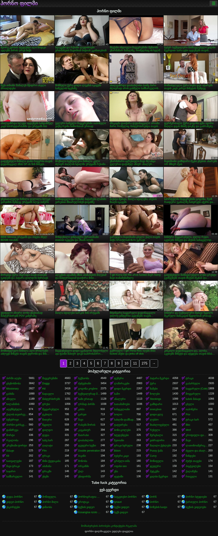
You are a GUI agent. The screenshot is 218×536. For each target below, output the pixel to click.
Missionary (12, 388)
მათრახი (83, 435)
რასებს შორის (86, 424)
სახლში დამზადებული (125, 419)
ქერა (153, 383)
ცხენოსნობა (13, 383)
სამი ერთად (85, 398)
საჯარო (10, 471)
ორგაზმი (83, 466)
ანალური (119, 398)
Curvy (153, 455)
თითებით (156, 409)
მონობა (82, 461)
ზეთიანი (119, 440)
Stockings (155, 398)
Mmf (188, 430)
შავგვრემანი (50, 378)
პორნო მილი (50, 501)
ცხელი (190, 404)
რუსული (155, 430)
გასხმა (10, 393)
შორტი (10, 435)
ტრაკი (189, 378)
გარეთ (82, 414)
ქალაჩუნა (192, 471)
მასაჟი (10, 450)
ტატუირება (120, 424)
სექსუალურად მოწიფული (89, 393)
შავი (80, 419)
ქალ (80, 471)
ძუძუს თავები (193, 461)
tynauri (118, 501)
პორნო (154, 501)
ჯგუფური (155, 466)
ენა (116, 471)
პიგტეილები (193, 466)
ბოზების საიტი (158, 507)
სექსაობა (83, 378)
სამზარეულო (14, 476)
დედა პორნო (14, 496)
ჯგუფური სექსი (87, 445)
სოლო (118, 414)
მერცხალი (156, 435)
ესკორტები (13, 507)
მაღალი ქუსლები (160, 445)
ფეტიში (118, 476)
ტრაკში (46, 471)
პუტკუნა (154, 471)
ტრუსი (46, 404)
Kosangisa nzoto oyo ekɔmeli (89, 512)
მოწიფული (156, 461)
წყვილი (47, 424)
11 (135, 363)
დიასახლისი (85, 440)
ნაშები (154, 388)
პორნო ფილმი (19, 3)
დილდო (47, 430)
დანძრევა (12, 430)
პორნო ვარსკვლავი (17, 424)
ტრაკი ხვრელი (123, 445)
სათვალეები (14, 461)
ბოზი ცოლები (122, 430)
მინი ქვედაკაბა (51, 461)
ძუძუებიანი (84, 383)
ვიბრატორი (157, 440)
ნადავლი (48, 393)
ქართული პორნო (196, 501)
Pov (188, 414)
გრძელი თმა (122, 461)
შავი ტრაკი (13, 466)
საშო (117, 393)
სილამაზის (12, 404)
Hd (43, 388)
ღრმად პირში (86, 404)
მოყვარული (193, 393)
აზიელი (11, 398)
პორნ (153, 496)
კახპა (81, 409)
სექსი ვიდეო (121, 507)
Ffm (44, 450)
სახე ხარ (47, 440)
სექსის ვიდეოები (196, 507)
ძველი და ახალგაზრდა (197, 450)
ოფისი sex (120, 466)
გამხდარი (156, 404)
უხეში (45, 476)
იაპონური (192, 409)
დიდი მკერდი (122, 388)
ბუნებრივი (12, 419)
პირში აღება (13, 378)
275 (144, 363)
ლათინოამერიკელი (197, 445)
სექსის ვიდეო (86, 507)
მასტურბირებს (51, 398)
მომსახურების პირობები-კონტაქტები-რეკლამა (109, 526)
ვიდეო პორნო (15, 501)
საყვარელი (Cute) (197, 388)
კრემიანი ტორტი (16, 445)
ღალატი (47, 445)
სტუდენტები (121, 435)
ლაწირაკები (121, 383)
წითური (47, 419)
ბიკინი (82, 455)
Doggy (46, 383)
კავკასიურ (84, 430)
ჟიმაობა (47, 507)
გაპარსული (193, 383)
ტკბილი (47, 414)
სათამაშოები (122, 404)
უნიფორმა (84, 476)
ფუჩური (119, 378)
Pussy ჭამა (156, 450)
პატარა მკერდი (159, 378)
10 (126, 363)
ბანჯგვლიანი (122, 409)
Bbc (188, 424)
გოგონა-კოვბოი (87, 388)
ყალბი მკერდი (159, 476)
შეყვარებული (50, 409)
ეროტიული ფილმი (197, 435)
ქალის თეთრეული (17, 414)
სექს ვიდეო (121, 512)
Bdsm (117, 450)
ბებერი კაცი (121, 455)
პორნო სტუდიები (196, 496)
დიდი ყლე (156, 414)
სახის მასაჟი (193, 398)
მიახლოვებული (159, 424)
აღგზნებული (14, 409)
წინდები (191, 455)
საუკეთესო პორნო (125, 496)
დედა (45, 435)
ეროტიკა (83, 501)
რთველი (191, 476)
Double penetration (89, 450)
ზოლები (155, 393)
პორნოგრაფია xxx (89, 496)
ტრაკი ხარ (192, 419)
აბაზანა (46, 466)
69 (7, 455)
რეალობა (12, 440)
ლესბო (154, 419)
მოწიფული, (49, 496)
